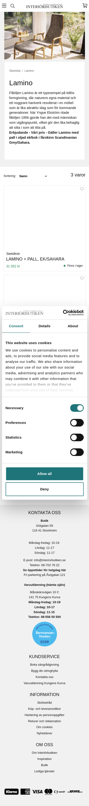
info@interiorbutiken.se (50, 560)
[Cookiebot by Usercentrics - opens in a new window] (63, 313)
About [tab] (73, 326)
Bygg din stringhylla (44, 671)
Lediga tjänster (44, 771)
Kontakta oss (44, 677)
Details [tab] (45, 326)
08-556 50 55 (50, 617)
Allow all (44, 474)
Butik (44, 765)
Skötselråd (44, 702)
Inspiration (44, 759)
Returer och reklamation (44, 721)
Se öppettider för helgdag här (44, 570)
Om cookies (44, 727)
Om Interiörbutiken (44, 752)
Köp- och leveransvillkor (44, 709)
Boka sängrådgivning (44, 664)
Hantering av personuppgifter (45, 715)
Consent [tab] (16, 326)
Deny (44, 489)
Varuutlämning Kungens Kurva (44, 683)
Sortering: (10, 176)
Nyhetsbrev (44, 733)
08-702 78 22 (50, 565)
